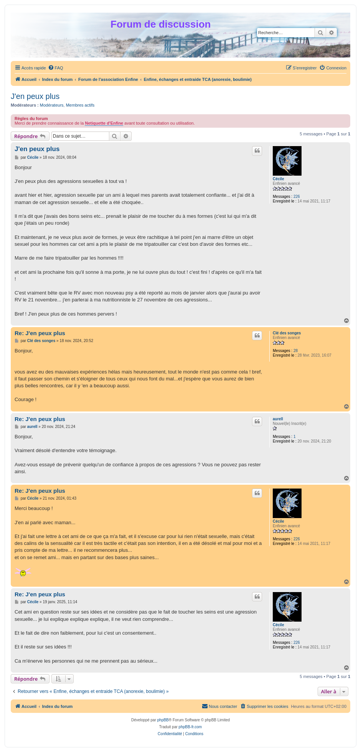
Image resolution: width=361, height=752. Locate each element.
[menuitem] (55, 67)
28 (295, 351)
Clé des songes (287, 333)
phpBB (163, 720)
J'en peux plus (35, 96)
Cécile (278, 179)
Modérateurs (52, 105)
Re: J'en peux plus (40, 333)
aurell (278, 419)
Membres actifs (80, 105)
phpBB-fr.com (190, 727)
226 (296, 196)
